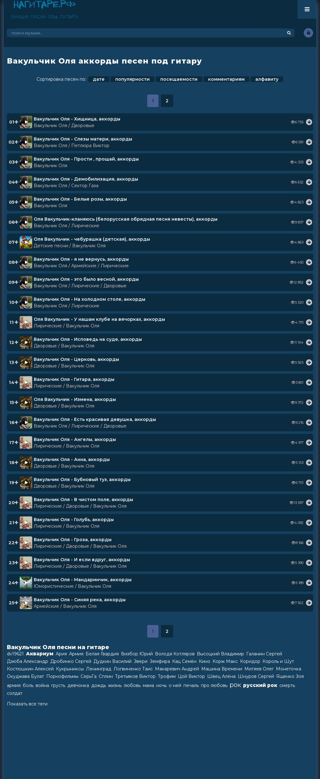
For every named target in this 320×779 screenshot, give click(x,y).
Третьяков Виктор (135, 676)
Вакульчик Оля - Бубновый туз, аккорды (82, 479)
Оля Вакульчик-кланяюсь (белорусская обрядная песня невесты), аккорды (126, 219)
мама (148, 685)
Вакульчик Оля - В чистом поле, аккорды (83, 499)
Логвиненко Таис (133, 669)
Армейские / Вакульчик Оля (65, 606)
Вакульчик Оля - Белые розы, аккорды (80, 199)
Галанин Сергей (264, 654)
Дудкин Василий (112, 661)
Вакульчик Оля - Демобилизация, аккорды (86, 179)
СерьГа (89, 676)
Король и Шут (278, 661)
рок (235, 685)
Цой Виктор (191, 676)
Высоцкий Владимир (220, 654)
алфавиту (266, 79)
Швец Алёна (221, 676)
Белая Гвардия (102, 654)
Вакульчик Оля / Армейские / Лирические (81, 266)
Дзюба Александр (27, 661)
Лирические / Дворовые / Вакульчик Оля (80, 506)
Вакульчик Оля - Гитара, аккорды (74, 379)
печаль (191, 685)
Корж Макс (225, 661)
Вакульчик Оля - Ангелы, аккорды (75, 439)
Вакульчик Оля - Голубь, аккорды (74, 519)
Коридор (250, 661)
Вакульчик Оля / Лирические (66, 225)
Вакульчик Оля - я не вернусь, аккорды (81, 259)
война (42, 685)
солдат (14, 693)
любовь (132, 685)
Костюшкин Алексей (30, 669)
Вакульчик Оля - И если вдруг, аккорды (82, 559)
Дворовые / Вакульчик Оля (64, 346)
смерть (287, 685)
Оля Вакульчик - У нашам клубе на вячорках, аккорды (99, 319)
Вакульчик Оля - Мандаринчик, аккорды (83, 579)
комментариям (226, 79)
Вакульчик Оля (50, 165)
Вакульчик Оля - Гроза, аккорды (73, 539)
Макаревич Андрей (177, 669)
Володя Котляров (175, 654)
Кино (204, 661)
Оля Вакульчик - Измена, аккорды (75, 399)
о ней (175, 685)
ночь (161, 685)
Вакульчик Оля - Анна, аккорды (72, 459)
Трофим (167, 676)
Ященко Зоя (290, 676)
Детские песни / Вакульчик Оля (70, 246)
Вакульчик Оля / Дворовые (64, 125)
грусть (58, 685)
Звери (141, 661)
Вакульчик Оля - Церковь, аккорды (76, 359)
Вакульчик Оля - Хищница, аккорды (77, 119)
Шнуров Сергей (256, 676)
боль (28, 685)
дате (99, 79)
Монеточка (288, 669)
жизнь (115, 685)
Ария (61, 654)
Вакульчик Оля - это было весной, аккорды (86, 279)
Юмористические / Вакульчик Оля (72, 586)
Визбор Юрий (137, 654)
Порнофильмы (62, 676)
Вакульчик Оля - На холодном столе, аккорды (89, 299)
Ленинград (98, 669)
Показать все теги (27, 704)
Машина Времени (221, 669)
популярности (132, 79)
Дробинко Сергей (70, 661)
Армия (76, 654)
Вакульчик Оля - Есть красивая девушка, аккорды (95, 419)
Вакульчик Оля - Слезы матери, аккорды (83, 139)
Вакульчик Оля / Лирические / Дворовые (80, 286)
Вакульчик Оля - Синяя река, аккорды (80, 599)
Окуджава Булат (25, 676)
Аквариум (39, 654)
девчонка (78, 685)
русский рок (260, 685)
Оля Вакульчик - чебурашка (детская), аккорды (92, 239)
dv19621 (15, 654)
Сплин (106, 676)
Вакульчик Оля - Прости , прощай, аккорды (86, 159)
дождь (98, 685)
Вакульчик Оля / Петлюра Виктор (71, 145)
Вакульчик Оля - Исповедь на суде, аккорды (88, 339)
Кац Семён (184, 661)
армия (14, 685)
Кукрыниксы (70, 669)
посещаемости (179, 79)
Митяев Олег (259, 669)
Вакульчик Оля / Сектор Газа (66, 185)
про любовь (214, 685)
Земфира (160, 661)
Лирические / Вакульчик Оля (66, 326)
